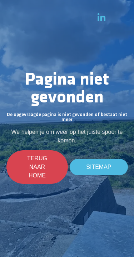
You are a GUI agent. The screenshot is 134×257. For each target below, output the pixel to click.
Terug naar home (37, 167)
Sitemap (98, 167)
